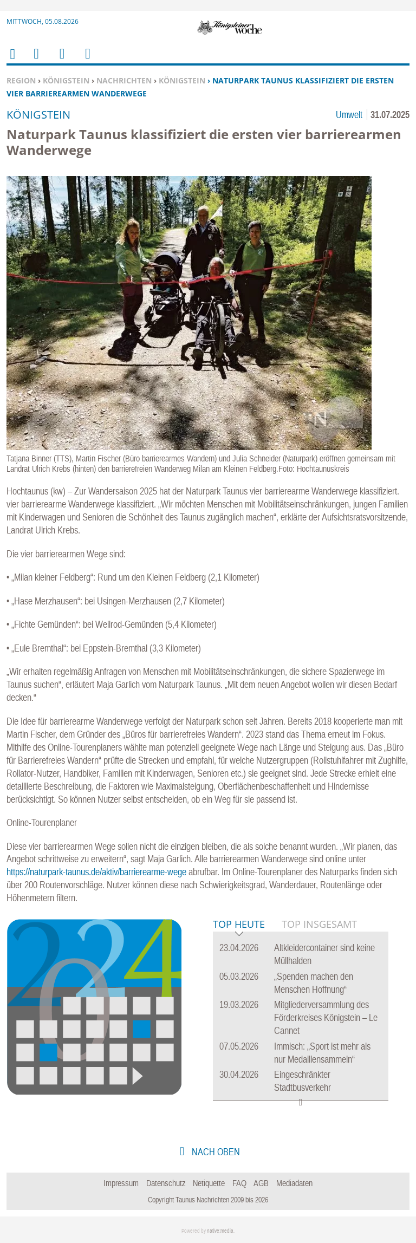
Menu (35, 60)
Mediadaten (294, 1183)
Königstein (66, 80)
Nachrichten (124, 80)
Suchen (60, 60)
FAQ (239, 1183)
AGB (261, 1183)
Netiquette (209, 1183)
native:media (220, 1231)
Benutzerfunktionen (87, 60)
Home (11, 60)
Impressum (121, 1183)
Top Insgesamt (319, 924)
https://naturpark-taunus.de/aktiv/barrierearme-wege (96, 871)
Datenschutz (166, 1183)
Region (21, 80)
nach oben (215, 1151)
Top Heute (239, 924)
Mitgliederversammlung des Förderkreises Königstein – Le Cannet (326, 1017)
